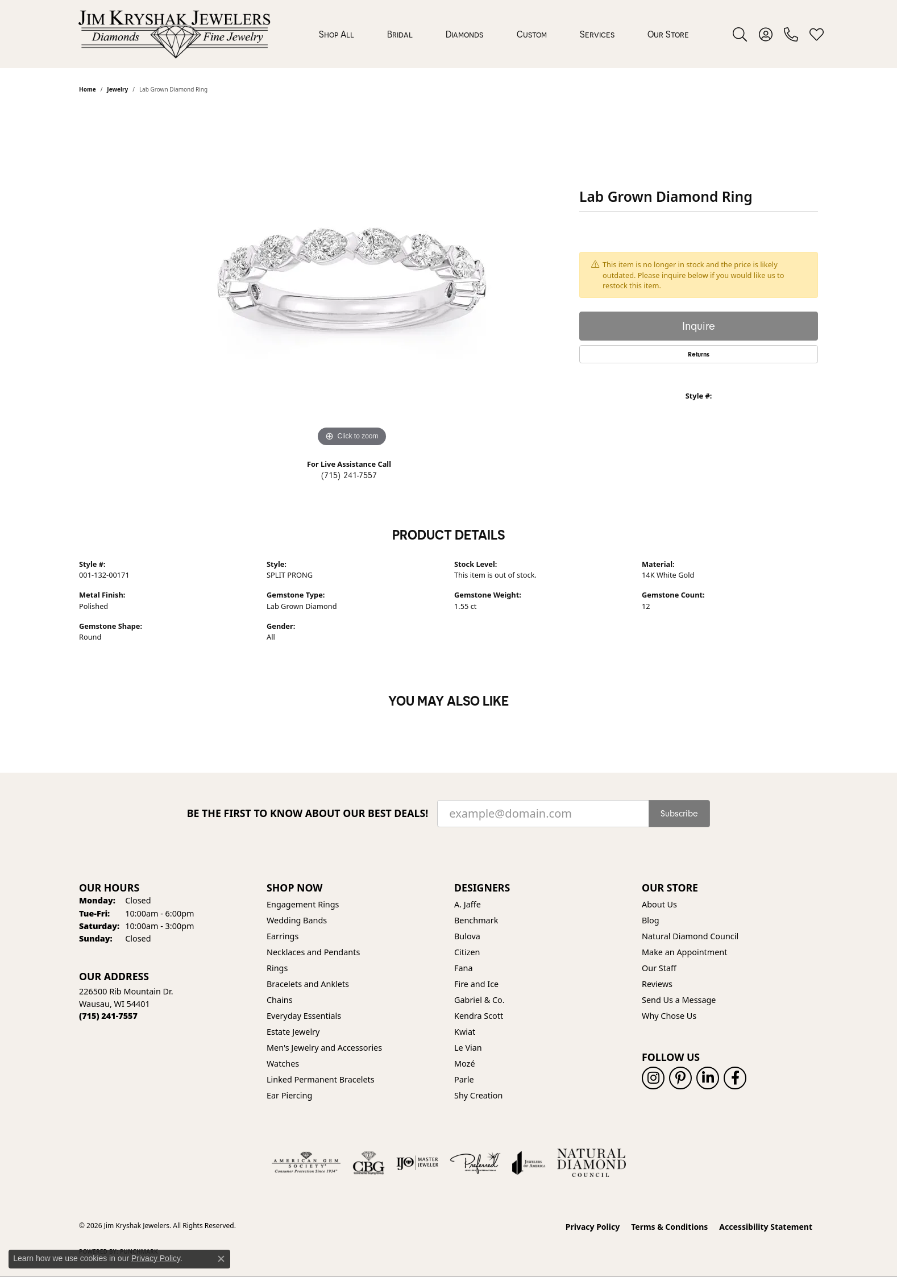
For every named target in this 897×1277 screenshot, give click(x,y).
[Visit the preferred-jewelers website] (475, 1163)
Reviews (657, 984)
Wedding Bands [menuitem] (297, 920)
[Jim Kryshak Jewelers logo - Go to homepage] (174, 34)
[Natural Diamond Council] (591, 1163)
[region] (351, 279)
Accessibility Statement (765, 1226)
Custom (532, 34)
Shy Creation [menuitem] (478, 1095)
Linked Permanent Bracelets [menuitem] (321, 1079)
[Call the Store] (108, 1015)
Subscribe (679, 814)
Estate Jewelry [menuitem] (293, 1031)
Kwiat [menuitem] (464, 1031)
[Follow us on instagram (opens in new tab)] (653, 1078)
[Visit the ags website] (306, 1163)
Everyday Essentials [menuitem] (304, 1015)
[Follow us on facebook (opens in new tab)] (735, 1078)
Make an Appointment (684, 952)
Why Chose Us (669, 1015)
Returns (698, 354)
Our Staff (659, 968)
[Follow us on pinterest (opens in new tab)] (680, 1078)
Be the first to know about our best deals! (308, 813)
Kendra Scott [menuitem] (478, 1015)
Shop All (336, 34)
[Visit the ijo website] (417, 1163)
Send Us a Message (679, 999)
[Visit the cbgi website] (368, 1163)
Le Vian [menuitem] (468, 1047)
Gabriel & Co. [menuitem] (479, 999)
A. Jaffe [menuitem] (467, 904)
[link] (791, 34)
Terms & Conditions (669, 1226)
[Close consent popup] (221, 1258)
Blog (650, 920)
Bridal (400, 34)
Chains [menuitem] (280, 999)
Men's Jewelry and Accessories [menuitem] (324, 1047)
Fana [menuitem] (463, 968)
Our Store (668, 34)
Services (597, 34)
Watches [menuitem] (283, 1063)
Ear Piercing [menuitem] (289, 1095)
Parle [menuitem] (464, 1079)
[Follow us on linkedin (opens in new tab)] (707, 1078)
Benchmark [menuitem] (476, 920)
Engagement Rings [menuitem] (303, 904)
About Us (659, 904)
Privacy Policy (593, 1226)
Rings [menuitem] (277, 968)
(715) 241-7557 (349, 475)
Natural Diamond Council (690, 936)
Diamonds (464, 34)
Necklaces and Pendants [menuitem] (313, 952)
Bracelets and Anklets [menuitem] (308, 984)
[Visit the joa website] (528, 1163)
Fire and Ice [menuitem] (476, 984)
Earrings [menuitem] (282, 936)
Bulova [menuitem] (467, 936)
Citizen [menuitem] (467, 952)
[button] (740, 34)
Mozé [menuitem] (464, 1063)
